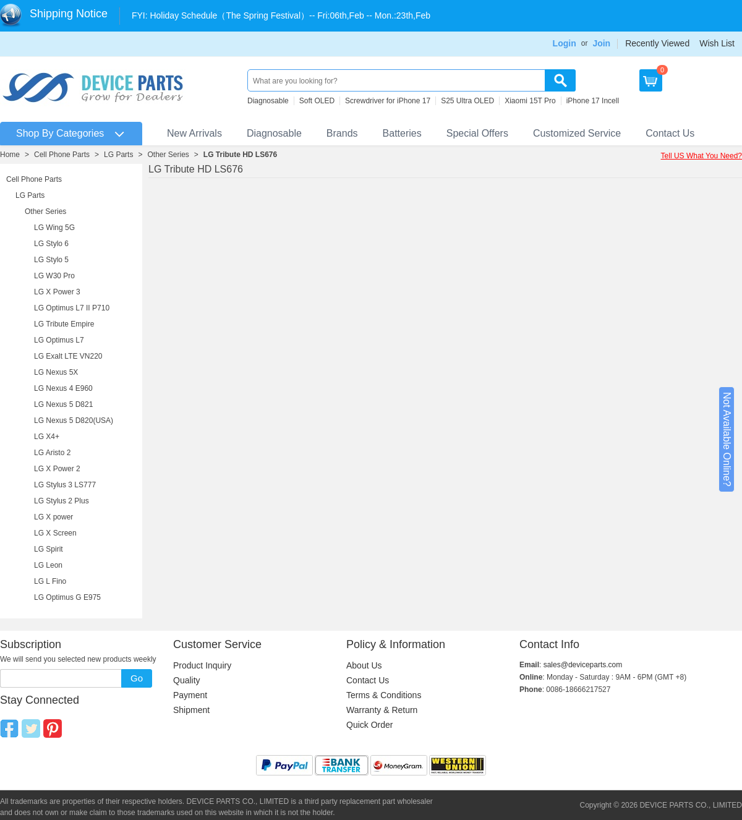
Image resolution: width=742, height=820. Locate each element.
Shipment (191, 710)
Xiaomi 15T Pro (530, 100)
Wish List (717, 43)
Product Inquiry (202, 665)
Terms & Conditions (383, 695)
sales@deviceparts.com (583, 664)
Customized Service (577, 133)
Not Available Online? (727, 439)
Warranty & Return (381, 710)
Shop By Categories (60, 133)
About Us (364, 665)
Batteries (402, 133)
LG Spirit (48, 549)
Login (564, 43)
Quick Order (369, 725)
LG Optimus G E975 (67, 597)
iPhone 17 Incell (592, 100)
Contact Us (670, 133)
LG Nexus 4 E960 (63, 388)
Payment (190, 695)
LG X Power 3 (57, 292)
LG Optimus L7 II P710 (71, 308)
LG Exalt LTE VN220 (68, 356)
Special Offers (477, 133)
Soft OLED (317, 100)
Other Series (168, 154)
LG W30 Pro (54, 275)
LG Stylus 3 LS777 (65, 484)
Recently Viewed (657, 43)
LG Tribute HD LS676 (240, 154)
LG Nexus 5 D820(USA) (73, 420)
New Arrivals (194, 133)
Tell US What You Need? (701, 156)
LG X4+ (46, 436)
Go (136, 678)
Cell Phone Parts (62, 154)
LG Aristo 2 (52, 452)
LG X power (53, 517)
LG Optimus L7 (59, 340)
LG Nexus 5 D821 (63, 404)
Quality (186, 680)
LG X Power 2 (57, 468)
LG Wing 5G (54, 227)
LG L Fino (50, 581)
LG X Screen (55, 533)
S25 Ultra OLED (467, 100)
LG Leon (48, 565)
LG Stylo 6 (51, 243)
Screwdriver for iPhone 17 (387, 100)
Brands (342, 133)
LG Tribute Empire (64, 324)
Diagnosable (268, 100)
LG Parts (118, 154)
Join (601, 43)
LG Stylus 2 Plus (61, 501)
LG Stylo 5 (51, 259)
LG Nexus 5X (56, 372)
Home (10, 154)
